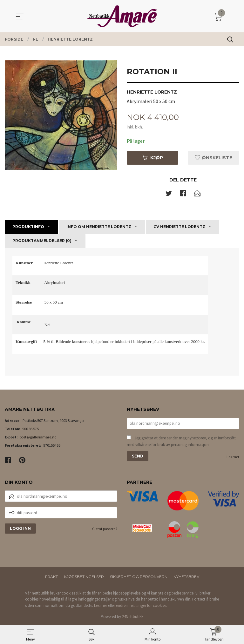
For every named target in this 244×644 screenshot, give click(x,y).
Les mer (233, 456)
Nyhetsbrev (186, 576)
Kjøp (152, 158)
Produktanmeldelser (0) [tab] (41, 240)
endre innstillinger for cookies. (141, 605)
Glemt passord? (104, 528)
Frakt (51, 576)
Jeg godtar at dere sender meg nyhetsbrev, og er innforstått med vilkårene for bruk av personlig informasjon (181, 441)
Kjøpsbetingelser (84, 576)
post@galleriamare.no (38, 437)
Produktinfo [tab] (28, 226)
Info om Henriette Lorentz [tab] (98, 226)
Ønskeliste (213, 158)
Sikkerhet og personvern (138, 576)
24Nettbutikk (132, 616)
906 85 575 (30, 428)
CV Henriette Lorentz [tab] (179, 226)
